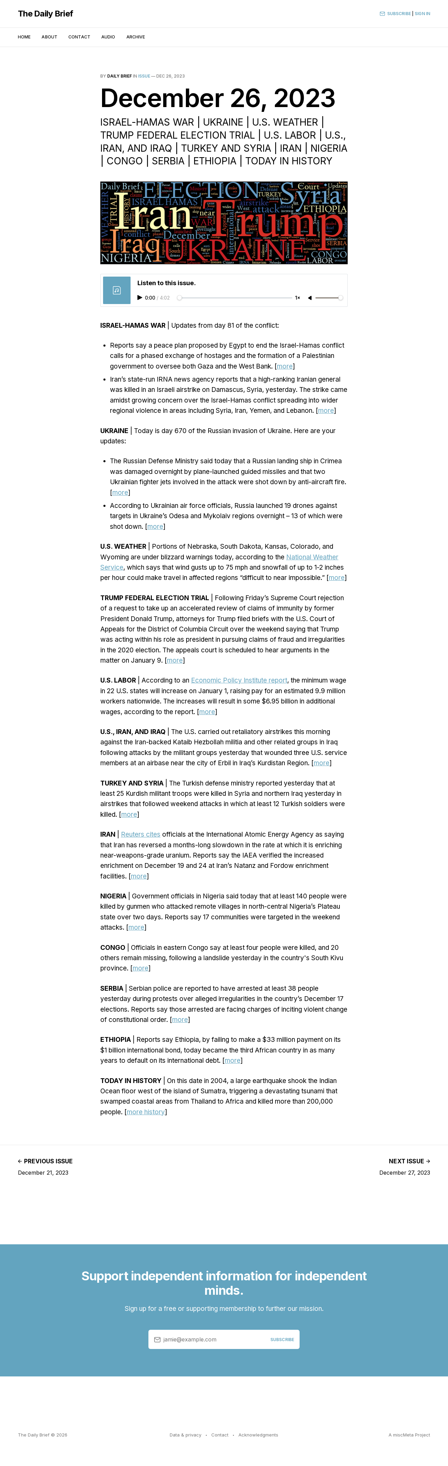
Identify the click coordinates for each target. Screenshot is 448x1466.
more (285, 366)
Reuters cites (140, 834)
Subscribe (395, 13)
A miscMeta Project (409, 1435)
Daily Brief (119, 76)
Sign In (422, 13)
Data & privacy (185, 1435)
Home (24, 36)
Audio (108, 36)
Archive (135, 36)
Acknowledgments (258, 1435)
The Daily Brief (45, 14)
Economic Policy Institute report (239, 680)
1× (297, 298)
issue (144, 76)
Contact (79, 36)
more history (146, 1112)
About (49, 36)
